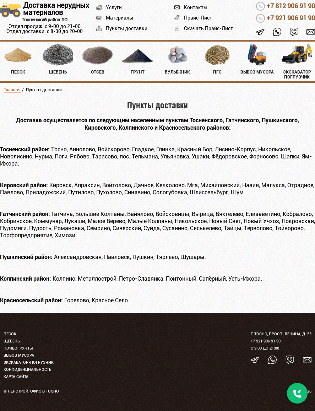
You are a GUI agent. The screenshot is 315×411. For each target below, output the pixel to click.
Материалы (119, 18)
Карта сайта (16, 376)
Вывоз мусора (19, 355)
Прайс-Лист (198, 18)
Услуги (114, 7)
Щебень (12, 341)
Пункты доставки (126, 28)
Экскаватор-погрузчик (29, 362)
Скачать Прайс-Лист (208, 28)
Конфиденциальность (27, 369)
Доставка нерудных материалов (56, 9)
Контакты (195, 7)
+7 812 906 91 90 (291, 6)
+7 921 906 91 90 (291, 18)
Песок (10, 334)
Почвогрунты (18, 348)
